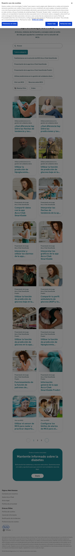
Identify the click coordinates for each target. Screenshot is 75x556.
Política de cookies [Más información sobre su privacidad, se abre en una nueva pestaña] (37, 19)
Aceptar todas (52, 23)
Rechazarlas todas (65, 23)
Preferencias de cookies (10, 23)
